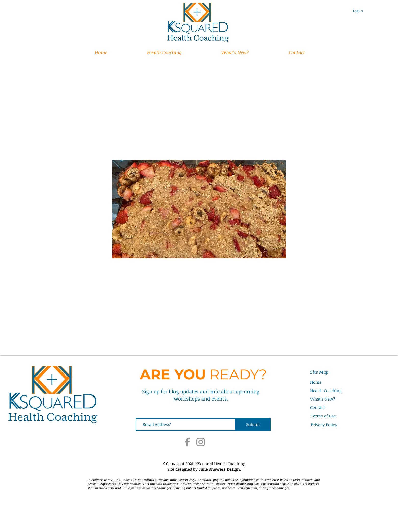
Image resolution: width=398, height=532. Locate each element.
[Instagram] (200, 442)
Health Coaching (325, 390)
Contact (317, 407)
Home (315, 382)
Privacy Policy (324, 424)
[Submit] (253, 424)
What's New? (322, 399)
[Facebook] (187, 442)
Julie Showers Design (219, 469)
